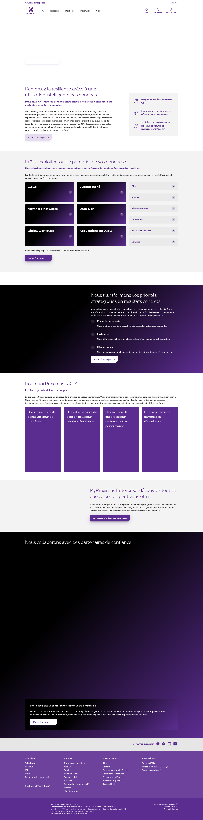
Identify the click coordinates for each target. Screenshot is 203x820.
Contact (106, 767)
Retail (67, 770)
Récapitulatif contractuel (37, 777)
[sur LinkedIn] (175, 743)
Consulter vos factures (113, 774)
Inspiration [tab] (85, 11)
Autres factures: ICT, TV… (155, 767)
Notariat (68, 781)
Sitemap (175, 809)
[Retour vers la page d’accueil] (31, 11)
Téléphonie (30, 763)
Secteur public (71, 777)
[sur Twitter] (163, 743)
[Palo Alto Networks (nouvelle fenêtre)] (101, 679)
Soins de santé (71, 774)
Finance (67, 788)
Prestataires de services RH (77, 784)
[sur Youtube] (169, 743)
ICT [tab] (43, 11)
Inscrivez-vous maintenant (41, 62)
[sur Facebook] (158, 743)
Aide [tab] (98, 11)
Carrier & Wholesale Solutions (165, 804)
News (28, 774)
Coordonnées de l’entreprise (114, 809)
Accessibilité (109, 784)
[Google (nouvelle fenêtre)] (101, 648)
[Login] (171, 11)
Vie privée (54, 809)
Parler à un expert (42, 723)
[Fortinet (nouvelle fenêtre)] (101, 570)
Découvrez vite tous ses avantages (110, 518)
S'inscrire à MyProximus (114, 777)
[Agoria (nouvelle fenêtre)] (101, 617)
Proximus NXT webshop (37, 786)
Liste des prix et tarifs (93, 806)
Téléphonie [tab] (69, 11)
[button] (37, 2)
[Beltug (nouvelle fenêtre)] (101, 601)
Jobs (167, 809)
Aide (105, 763)
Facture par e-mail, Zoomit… (116, 770)
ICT (26, 770)
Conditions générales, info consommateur (66, 806)
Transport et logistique (74, 763)
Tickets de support (112, 781)
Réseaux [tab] (54, 11)
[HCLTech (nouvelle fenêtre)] (101, 663)
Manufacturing (71, 791)
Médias (67, 767)
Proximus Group (171, 806)
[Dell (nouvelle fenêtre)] (101, 632)
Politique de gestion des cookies (73, 809)
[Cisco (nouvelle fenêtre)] (101, 586)
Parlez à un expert (37, 138)
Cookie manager (94, 809)
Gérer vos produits (151, 770)
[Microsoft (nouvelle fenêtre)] (101, 555)
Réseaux (29, 767)
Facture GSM (149, 763)
